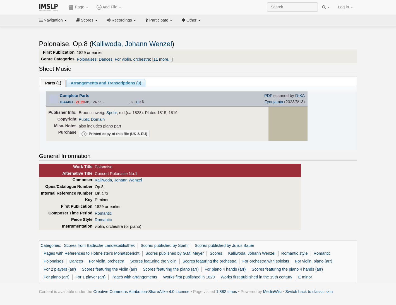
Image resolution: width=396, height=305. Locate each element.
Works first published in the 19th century (256, 277)
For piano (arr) (56, 277)
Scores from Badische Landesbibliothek (99, 245)
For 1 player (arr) (90, 277)
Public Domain (92, 119)
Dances (105, 59)
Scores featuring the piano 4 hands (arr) (287, 269)
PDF (268, 95)
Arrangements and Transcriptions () (106, 83)
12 (137, 102)
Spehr (111, 112)
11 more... (162, 59)
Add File (109, 7)
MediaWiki (272, 291)
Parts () (53, 83)
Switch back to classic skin (309, 291)
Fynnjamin (274, 102)
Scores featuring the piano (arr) (171, 269)
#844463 (66, 102)
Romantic (103, 213)
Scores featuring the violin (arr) (109, 269)
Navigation (53, 20)
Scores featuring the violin (153, 261)
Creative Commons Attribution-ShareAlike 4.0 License (141, 291)
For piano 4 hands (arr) (225, 269)
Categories (50, 245)
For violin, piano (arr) (313, 261)
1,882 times (226, 291)
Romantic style (294, 253)
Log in (345, 7)
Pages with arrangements (134, 277)
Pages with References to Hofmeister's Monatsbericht (92, 253)
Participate (158, 20)
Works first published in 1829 (189, 277)
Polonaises (87, 59)
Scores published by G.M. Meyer (174, 253)
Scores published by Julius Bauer (224, 245)
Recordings (121, 20)
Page (78, 7)
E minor (305, 277)
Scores (86, 20)
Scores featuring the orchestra (209, 261)
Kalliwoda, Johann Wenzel (132, 44)
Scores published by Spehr (165, 245)
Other (191, 20)
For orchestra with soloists (265, 261)
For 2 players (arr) (60, 269)
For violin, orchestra (132, 59)
